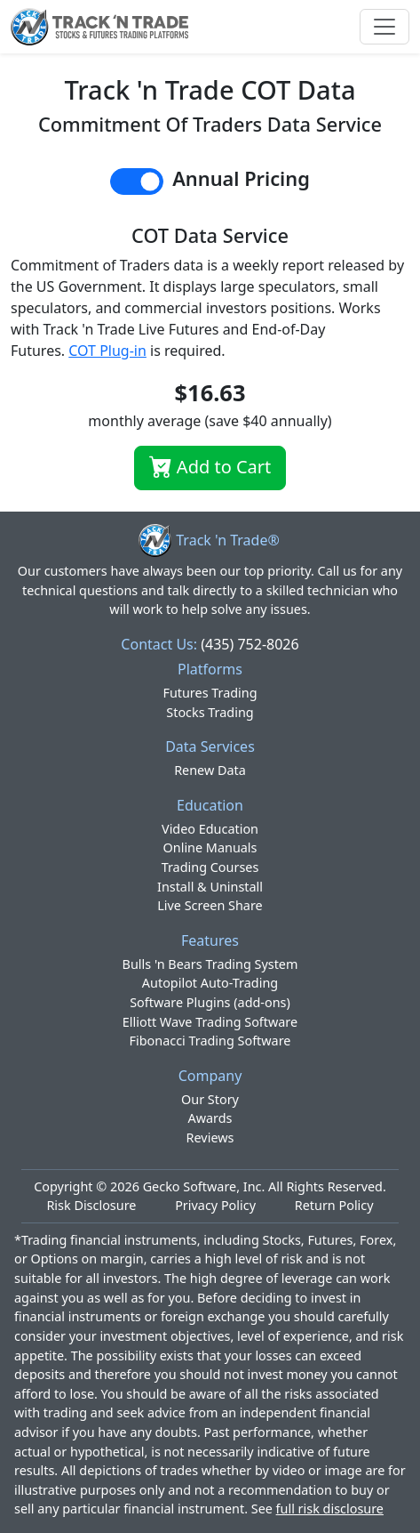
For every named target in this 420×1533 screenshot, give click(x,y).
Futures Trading (209, 692)
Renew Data (210, 770)
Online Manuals (210, 847)
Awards (210, 1117)
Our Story (210, 1099)
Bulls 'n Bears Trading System (210, 964)
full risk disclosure (330, 1508)
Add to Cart (210, 467)
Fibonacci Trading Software (210, 1040)
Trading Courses (210, 867)
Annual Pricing (241, 178)
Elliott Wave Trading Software (210, 1021)
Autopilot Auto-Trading (210, 982)
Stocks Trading (209, 712)
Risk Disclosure (91, 1205)
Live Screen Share (209, 905)
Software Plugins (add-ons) (210, 1002)
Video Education (210, 828)
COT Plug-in (107, 350)
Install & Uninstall (210, 886)
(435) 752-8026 (249, 644)
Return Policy (334, 1205)
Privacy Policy (215, 1205)
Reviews (210, 1137)
